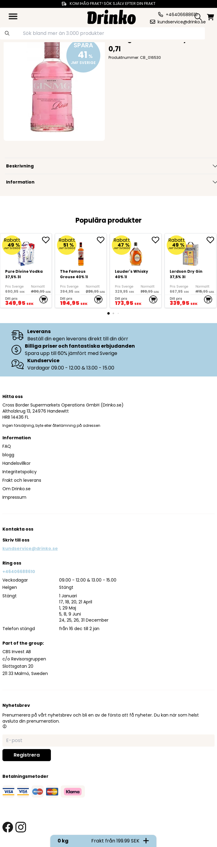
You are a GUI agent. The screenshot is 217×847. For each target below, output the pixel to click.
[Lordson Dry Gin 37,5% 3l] (190, 270)
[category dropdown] (13, 16)
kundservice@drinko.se (30, 548)
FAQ (6, 446)
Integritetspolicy (19, 472)
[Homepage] (111, 16)
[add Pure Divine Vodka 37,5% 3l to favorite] (47, 240)
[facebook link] (7, 827)
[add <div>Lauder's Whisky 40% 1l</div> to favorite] (156, 240)
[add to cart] (43, 299)
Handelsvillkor (16, 463)
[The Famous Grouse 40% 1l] (81, 270)
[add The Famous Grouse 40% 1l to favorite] (101, 240)
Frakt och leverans (21, 480)
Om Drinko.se (16, 489)
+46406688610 (18, 572)
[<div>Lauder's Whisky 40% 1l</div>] (136, 270)
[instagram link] (20, 827)
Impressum (14, 497)
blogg (8, 455)
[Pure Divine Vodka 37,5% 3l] (26, 270)
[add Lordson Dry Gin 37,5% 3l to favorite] (211, 240)
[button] (4, 726)
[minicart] (210, 17)
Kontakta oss (17, 529)
